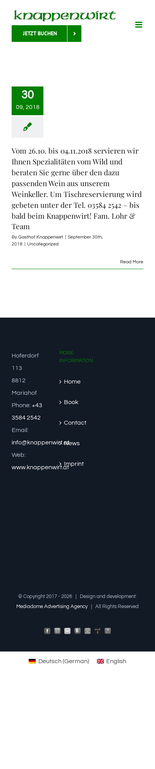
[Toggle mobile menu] (139, 25)
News (72, 443)
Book (71, 402)
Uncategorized (43, 244)
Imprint (74, 464)
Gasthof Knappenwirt (40, 237)
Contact (75, 423)
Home (72, 381)
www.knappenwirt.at (40, 467)
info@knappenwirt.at (40, 442)
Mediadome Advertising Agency (52, 606)
